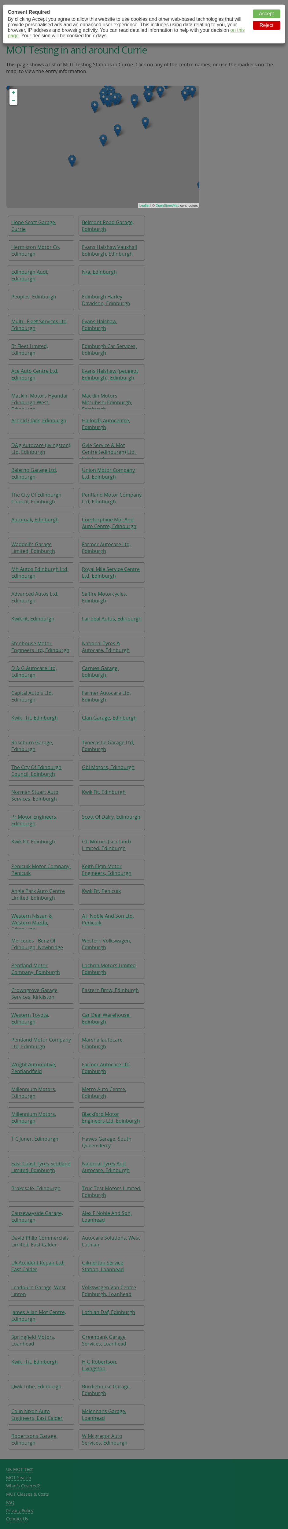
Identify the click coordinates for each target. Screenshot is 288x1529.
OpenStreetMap (167, 205)
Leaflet (144, 205)
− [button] (13, 101)
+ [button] (13, 92)
